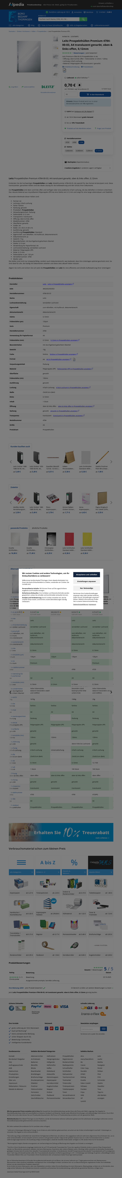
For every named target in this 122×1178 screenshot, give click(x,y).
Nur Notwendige (86, 588)
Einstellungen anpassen (86, 581)
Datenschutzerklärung (80, 604)
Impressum (92, 604)
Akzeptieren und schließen (86, 575)
